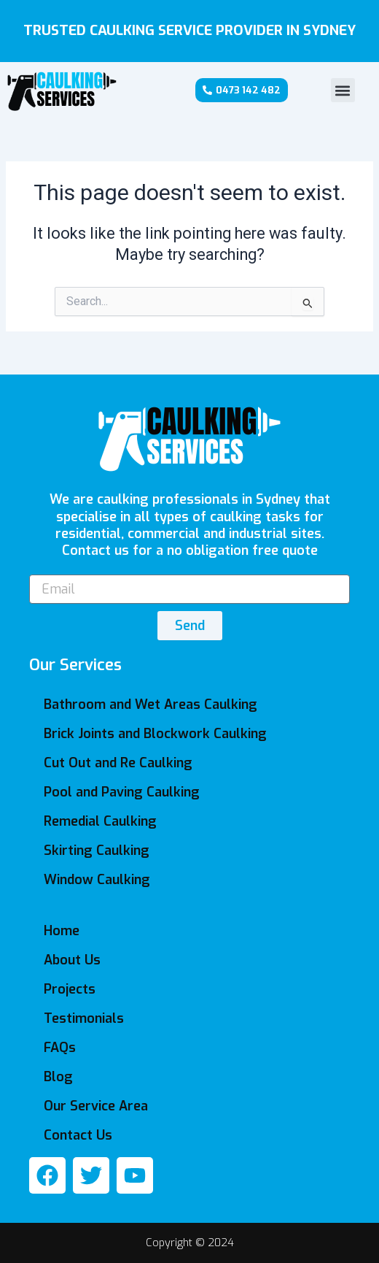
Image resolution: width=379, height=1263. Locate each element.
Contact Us (78, 1135)
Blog (58, 1077)
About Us (72, 960)
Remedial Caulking (100, 821)
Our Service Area (96, 1106)
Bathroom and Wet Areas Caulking (150, 704)
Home (61, 931)
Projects (69, 989)
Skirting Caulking (96, 850)
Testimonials (84, 1018)
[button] (343, 90)
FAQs (60, 1047)
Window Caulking (97, 879)
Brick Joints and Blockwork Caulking (155, 733)
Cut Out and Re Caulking (118, 763)
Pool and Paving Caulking (122, 792)
